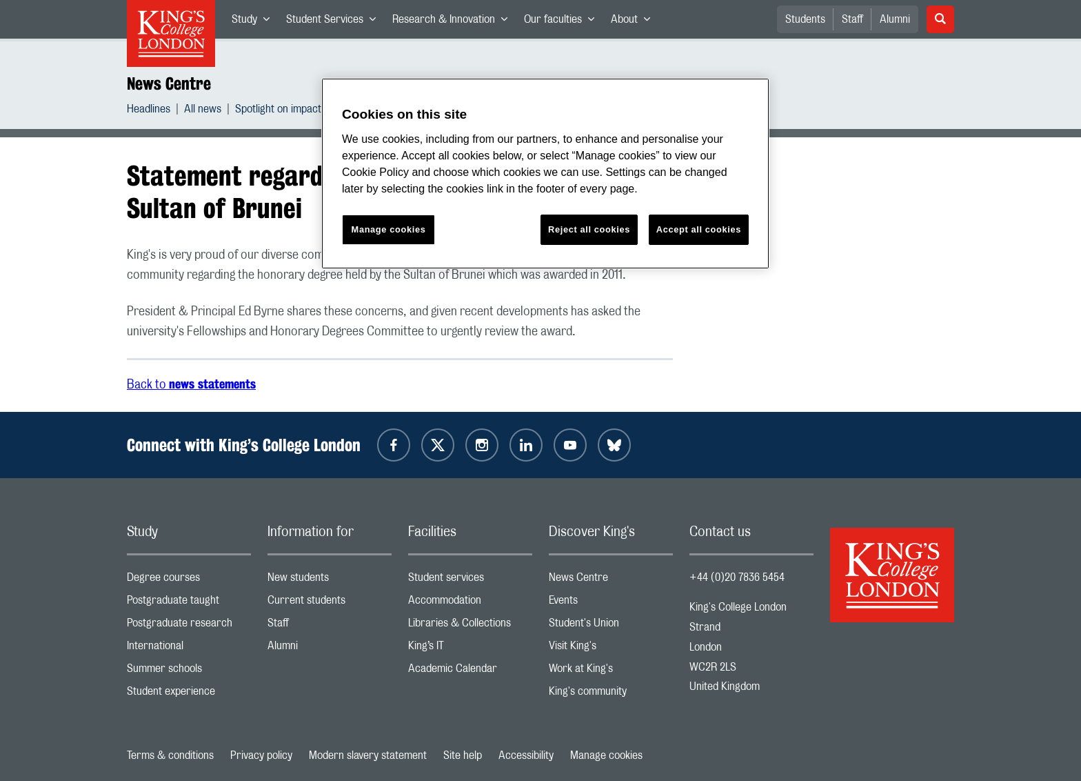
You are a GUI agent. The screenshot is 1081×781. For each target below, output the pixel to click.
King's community (611, 694)
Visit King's (611, 649)
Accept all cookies (698, 229)
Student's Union (611, 626)
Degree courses (189, 580)
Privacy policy (261, 755)
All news (202, 110)
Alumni (895, 19)
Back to (191, 385)
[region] (545, 173)
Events (611, 603)
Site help (462, 755)
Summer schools (189, 671)
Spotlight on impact (278, 110)
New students (329, 580)
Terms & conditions (170, 755)
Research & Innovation (454, 22)
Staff (852, 19)
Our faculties (563, 22)
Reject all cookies (589, 229)
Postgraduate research (189, 626)
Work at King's (611, 671)
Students (805, 19)
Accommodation (470, 603)
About (634, 22)
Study (255, 22)
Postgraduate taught (189, 603)
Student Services (335, 22)
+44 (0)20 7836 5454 (737, 577)
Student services (470, 580)
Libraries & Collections (470, 626)
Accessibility (526, 755)
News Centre (169, 83)
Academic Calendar (470, 671)
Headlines (148, 110)
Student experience (189, 694)
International (189, 649)
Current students (329, 603)
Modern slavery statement (368, 755)
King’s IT (470, 649)
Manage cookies (606, 755)
